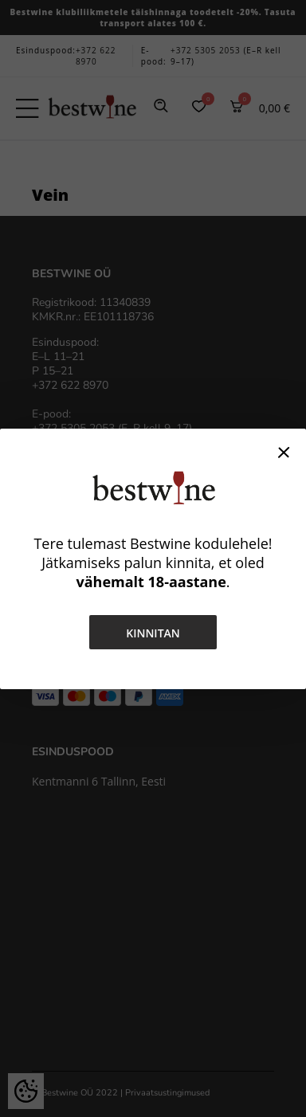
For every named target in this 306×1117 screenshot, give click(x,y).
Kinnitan (153, 633)
